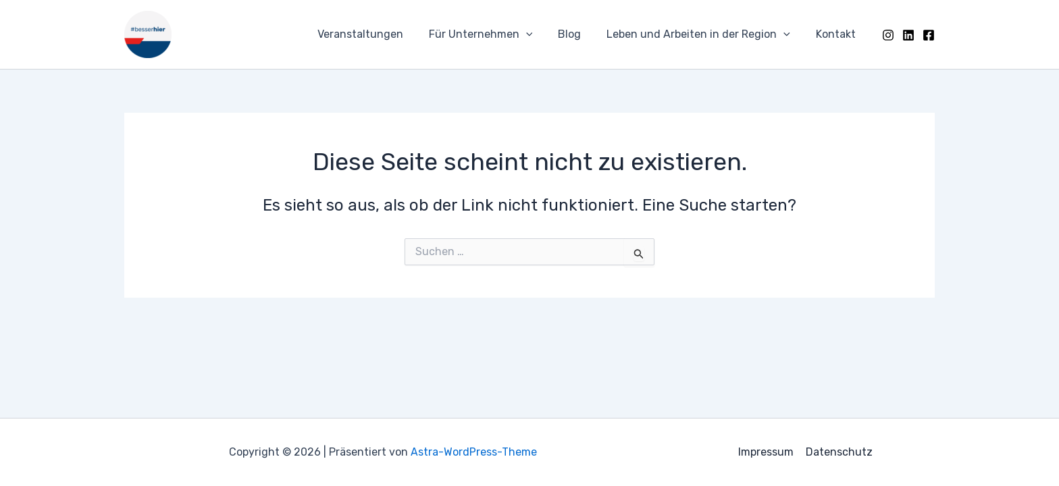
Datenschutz (838, 452)
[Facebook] (929, 35)
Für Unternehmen (495, 34)
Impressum (766, 452)
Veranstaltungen (378, 34)
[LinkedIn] (908, 35)
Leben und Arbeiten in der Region (704, 34)
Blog (579, 34)
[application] (540, 34)
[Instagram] (888, 35)
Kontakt (838, 34)
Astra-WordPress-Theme (474, 452)
